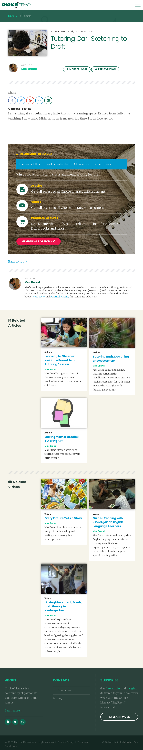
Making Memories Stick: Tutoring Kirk (61, 438)
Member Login (77, 69)
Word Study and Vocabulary (76, 31)
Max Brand (29, 69)
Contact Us (62, 689)
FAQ (57, 698)
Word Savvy (38, 296)
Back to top (17, 261)
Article (55, 31)
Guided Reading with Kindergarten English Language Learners (108, 521)
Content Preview (19, 109)
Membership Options (38, 241)
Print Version (105, 69)
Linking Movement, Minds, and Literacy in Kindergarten (63, 606)
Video (47, 513)
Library (12, 16)
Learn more (13, 709)
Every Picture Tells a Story (63, 517)
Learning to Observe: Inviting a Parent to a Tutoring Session (59, 360)
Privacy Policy (66, 741)
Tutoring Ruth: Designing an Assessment (111, 358)
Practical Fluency (59, 296)
